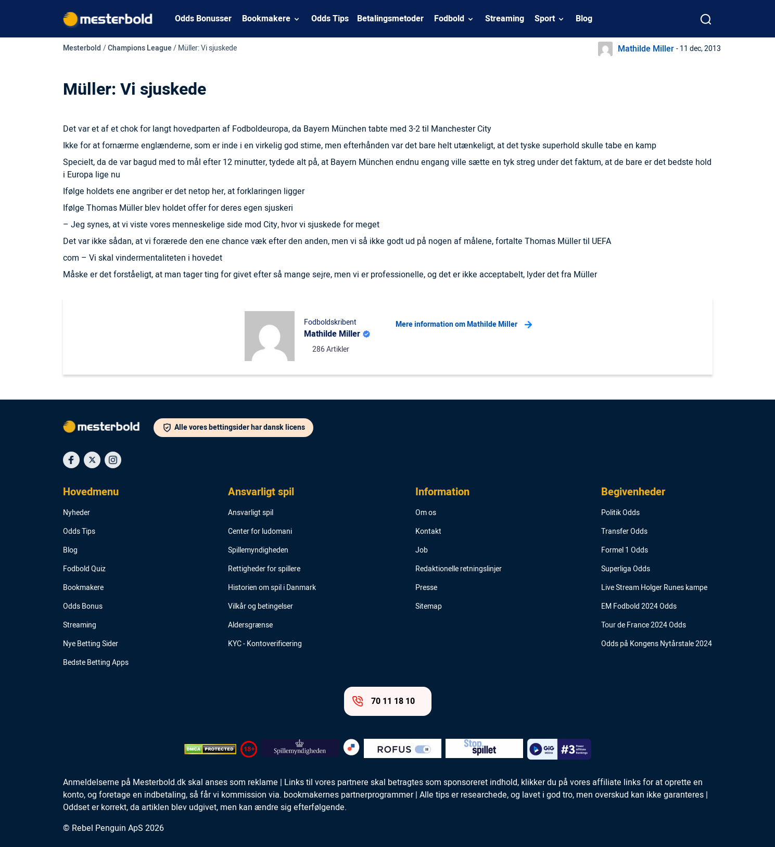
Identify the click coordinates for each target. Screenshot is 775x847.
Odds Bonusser (203, 18)
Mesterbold (82, 48)
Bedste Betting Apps (96, 663)
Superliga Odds (625, 569)
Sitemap (428, 606)
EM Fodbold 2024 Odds (639, 606)
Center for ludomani (260, 532)
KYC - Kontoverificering (265, 644)
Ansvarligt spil (261, 492)
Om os (425, 513)
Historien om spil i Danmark (272, 588)
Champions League (140, 48)
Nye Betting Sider (90, 644)
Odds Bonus (83, 606)
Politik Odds (620, 513)
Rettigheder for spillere (264, 569)
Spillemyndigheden (258, 550)
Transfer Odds (624, 532)
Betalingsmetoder (390, 18)
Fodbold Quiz (84, 569)
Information (442, 492)
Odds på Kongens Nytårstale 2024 (656, 644)
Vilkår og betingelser (260, 606)
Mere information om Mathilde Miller (464, 324)
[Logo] (108, 428)
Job (421, 550)
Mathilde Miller (646, 49)
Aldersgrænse (250, 625)
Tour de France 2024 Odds (643, 625)
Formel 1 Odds (624, 550)
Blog (584, 18)
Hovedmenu (91, 492)
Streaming (504, 18)
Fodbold (449, 18)
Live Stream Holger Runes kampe (654, 588)
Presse (426, 588)
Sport (545, 18)
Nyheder (76, 513)
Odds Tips (330, 18)
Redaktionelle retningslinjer (458, 569)
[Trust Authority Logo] (300, 749)
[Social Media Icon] (71, 460)
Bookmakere (266, 18)
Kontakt (428, 532)
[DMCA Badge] (210, 749)
